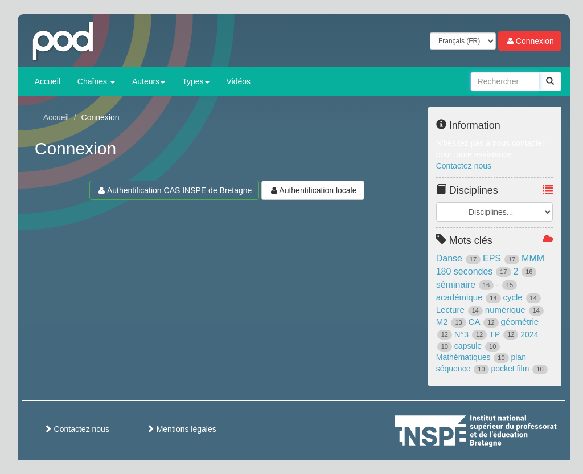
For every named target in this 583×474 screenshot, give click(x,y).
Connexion (530, 41)
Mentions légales (181, 429)
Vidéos (239, 81)
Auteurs (148, 81)
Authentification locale (312, 190)
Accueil (47, 81)
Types (195, 81)
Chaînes (96, 81)
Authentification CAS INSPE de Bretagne (174, 190)
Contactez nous (463, 165)
